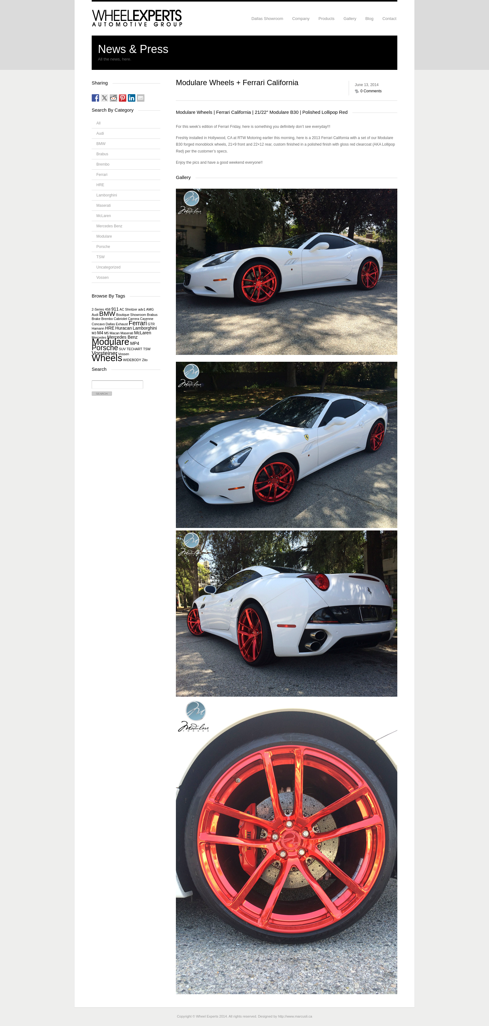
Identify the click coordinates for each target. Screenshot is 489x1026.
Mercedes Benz (109, 226)
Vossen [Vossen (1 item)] (123, 354)
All (98, 123)
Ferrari (101, 174)
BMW (100, 144)
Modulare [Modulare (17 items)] (110, 342)
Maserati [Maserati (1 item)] (126, 333)
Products (326, 18)
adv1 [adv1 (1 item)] (141, 309)
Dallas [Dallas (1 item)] (110, 324)
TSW (100, 257)
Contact (389, 18)
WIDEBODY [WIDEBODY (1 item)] (132, 360)
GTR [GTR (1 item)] (151, 324)
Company (301, 18)
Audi (100, 133)
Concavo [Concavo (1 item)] (98, 324)
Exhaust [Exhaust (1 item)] (122, 324)
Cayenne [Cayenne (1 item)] (146, 319)
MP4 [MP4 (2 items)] (134, 343)
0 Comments (371, 91)
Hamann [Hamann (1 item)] (98, 328)
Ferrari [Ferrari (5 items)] (138, 323)
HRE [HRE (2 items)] (109, 328)
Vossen (102, 277)
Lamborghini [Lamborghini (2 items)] (145, 328)
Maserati (103, 205)
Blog (369, 18)
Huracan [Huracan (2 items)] (123, 328)
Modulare (104, 236)
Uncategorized (108, 267)
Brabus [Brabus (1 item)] (152, 315)
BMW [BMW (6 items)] (107, 313)
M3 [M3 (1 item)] (94, 333)
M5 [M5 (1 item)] (106, 333)
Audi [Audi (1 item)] (95, 315)
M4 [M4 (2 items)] (100, 332)
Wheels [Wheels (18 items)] (107, 358)
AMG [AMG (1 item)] (150, 309)
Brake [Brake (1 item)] (96, 319)
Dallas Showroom (267, 18)
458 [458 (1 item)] (107, 309)
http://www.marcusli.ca (295, 1016)
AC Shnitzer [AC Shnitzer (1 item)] (128, 309)
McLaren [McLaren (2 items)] (142, 332)
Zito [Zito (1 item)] (145, 360)
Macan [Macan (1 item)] (115, 333)
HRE (100, 185)
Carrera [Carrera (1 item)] (133, 319)
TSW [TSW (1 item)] (147, 349)
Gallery (349, 18)
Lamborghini (106, 195)
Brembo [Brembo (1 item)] (107, 319)
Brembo (102, 164)
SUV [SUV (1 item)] (122, 349)
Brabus (102, 154)
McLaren (103, 216)
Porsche (103, 246)
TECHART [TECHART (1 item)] (134, 349)
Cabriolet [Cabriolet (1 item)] (120, 319)
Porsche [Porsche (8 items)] (105, 348)
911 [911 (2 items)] (115, 309)
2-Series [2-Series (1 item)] (98, 309)
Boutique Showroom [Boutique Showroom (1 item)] (131, 315)
